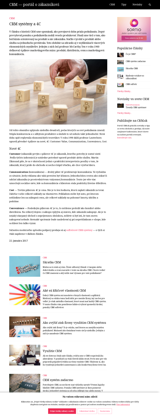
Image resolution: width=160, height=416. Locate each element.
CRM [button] (112, 4)
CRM (12, 18)
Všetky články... (124, 91)
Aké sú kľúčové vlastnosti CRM (64, 290)
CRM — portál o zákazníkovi (34, 4)
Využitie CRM (52, 351)
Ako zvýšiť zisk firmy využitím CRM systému (74, 322)
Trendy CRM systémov (136, 107)
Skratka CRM (52, 262)
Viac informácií (123, 412)
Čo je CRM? (131, 54)
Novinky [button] (137, 4)
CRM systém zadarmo (58, 380)
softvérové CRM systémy (79, 230)
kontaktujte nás (124, 137)
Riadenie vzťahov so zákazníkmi (135, 77)
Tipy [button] (123, 4)
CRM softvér (131, 84)
